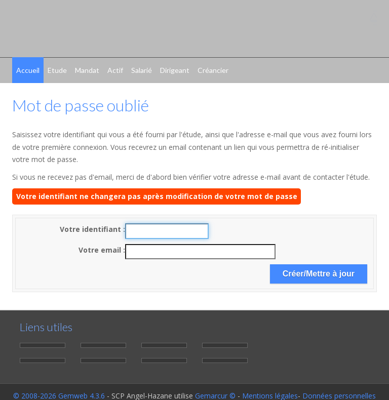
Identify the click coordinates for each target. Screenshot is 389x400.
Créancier (213, 70)
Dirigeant (174, 70)
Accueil (28, 70)
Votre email (101, 250)
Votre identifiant (91, 229)
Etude (57, 70)
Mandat (87, 70)
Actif (115, 70)
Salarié (141, 70)
